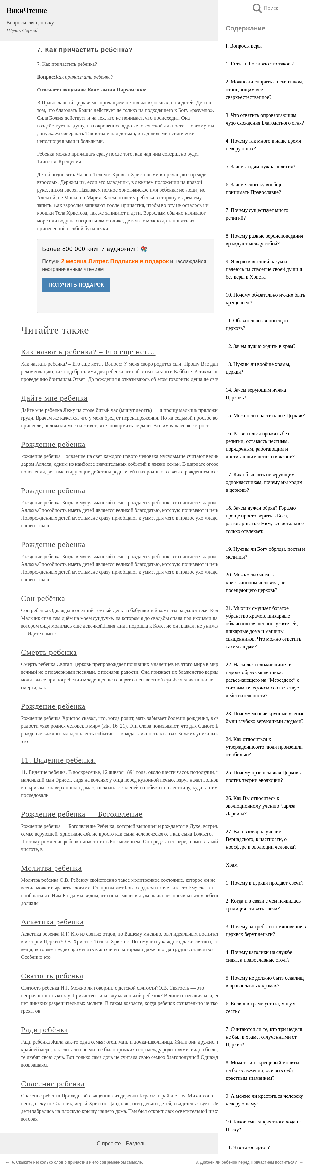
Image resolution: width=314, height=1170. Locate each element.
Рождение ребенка (53, 444)
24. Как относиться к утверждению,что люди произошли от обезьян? (264, 746)
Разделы (136, 1143)
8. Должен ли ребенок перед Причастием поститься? (246, 1162)
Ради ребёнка (44, 1030)
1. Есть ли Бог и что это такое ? (260, 63)
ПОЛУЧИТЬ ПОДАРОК (76, 285)
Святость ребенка (52, 976)
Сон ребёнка (43, 598)
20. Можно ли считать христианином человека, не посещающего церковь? (255, 582)
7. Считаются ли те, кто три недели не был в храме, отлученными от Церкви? (264, 1037)
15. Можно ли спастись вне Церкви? (265, 415)
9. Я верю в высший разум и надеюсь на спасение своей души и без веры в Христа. (264, 269)
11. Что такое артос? (248, 1147)
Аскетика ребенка (52, 922)
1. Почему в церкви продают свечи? (265, 883)
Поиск (265, 8)
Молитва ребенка (51, 868)
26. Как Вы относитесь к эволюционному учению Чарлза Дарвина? (260, 805)
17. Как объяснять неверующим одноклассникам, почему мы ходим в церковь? (264, 482)
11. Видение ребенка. (58, 760)
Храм (232, 865)
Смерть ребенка (49, 652)
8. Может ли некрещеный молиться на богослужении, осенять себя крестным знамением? (264, 1070)
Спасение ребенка (53, 1083)
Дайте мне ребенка (54, 398)
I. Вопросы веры (244, 45)
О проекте (109, 1143)
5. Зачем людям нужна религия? (260, 166)
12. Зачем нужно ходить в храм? (261, 346)
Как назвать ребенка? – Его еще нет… (88, 352)
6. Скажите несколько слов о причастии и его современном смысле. (77, 1162)
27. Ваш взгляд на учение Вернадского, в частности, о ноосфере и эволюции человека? (261, 839)
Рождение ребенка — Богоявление (81, 814)
